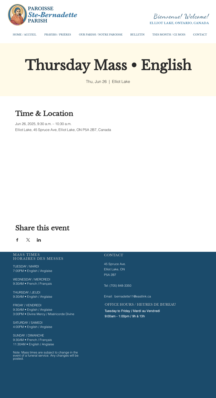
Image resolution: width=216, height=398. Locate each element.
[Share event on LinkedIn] (39, 240)
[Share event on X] (28, 240)
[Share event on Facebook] (17, 240)
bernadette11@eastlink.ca (132, 296)
